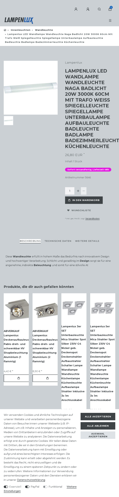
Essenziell (15, 486)
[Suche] (99, 9)
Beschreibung (30, 241)
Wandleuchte (43, 30)
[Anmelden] (76, 9)
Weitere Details (87, 241)
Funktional (55, 486)
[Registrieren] (88, 9)
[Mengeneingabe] (69, 191)
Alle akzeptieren (98, 416)
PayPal (35, 486)
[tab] (30, 241)
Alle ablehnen (98, 425)
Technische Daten (57, 241)
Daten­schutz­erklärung (31, 479)
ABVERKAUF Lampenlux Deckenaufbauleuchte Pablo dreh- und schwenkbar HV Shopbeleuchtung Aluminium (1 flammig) (18, 346)
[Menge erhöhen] (78, 191)
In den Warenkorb (84, 200)
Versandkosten (92, 218)
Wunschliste (79, 210)
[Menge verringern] (83, 191)
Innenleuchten (20, 30)
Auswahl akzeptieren (98, 435)
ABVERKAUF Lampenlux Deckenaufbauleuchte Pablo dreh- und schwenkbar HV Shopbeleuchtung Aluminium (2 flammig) (47, 346)
